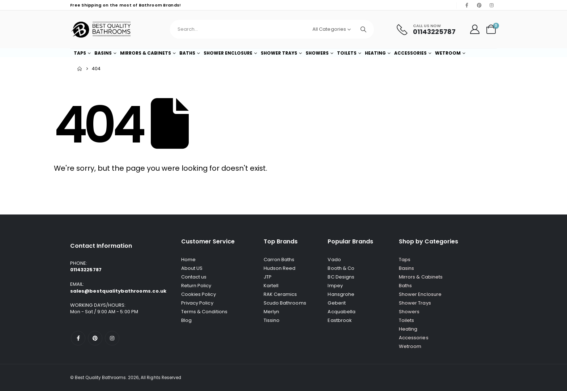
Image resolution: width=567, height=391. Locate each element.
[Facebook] (467, 5)
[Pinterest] (479, 5)
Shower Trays (279, 53)
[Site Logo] (101, 29)
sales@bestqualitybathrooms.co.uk (118, 291)
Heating (375, 53)
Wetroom (448, 53)
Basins (103, 53)
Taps (80, 53)
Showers (317, 53)
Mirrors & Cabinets (145, 53)
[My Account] (475, 29)
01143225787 (86, 269)
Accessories (410, 53)
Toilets (347, 53)
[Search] (363, 29)
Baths (187, 53)
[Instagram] (491, 5)
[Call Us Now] (426, 29)
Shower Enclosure (228, 53)
